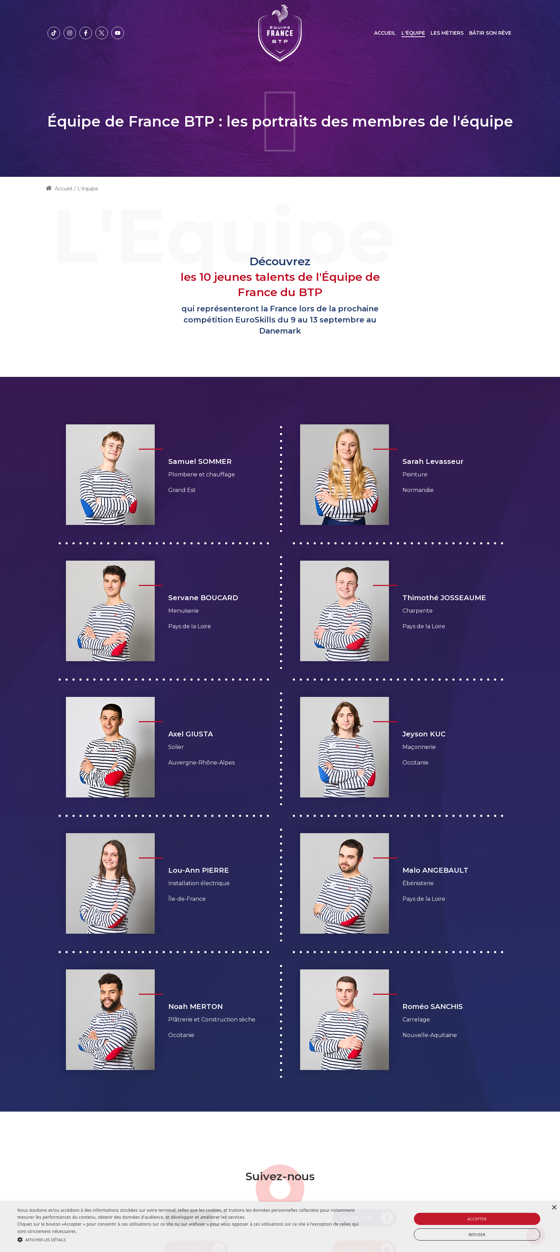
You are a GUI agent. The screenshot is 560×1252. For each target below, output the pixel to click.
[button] (188, 1239)
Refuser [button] (477, 1234)
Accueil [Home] (59, 188)
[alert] (280, 1227)
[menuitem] (385, 33)
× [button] (554, 1207)
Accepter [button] (477, 1218)
